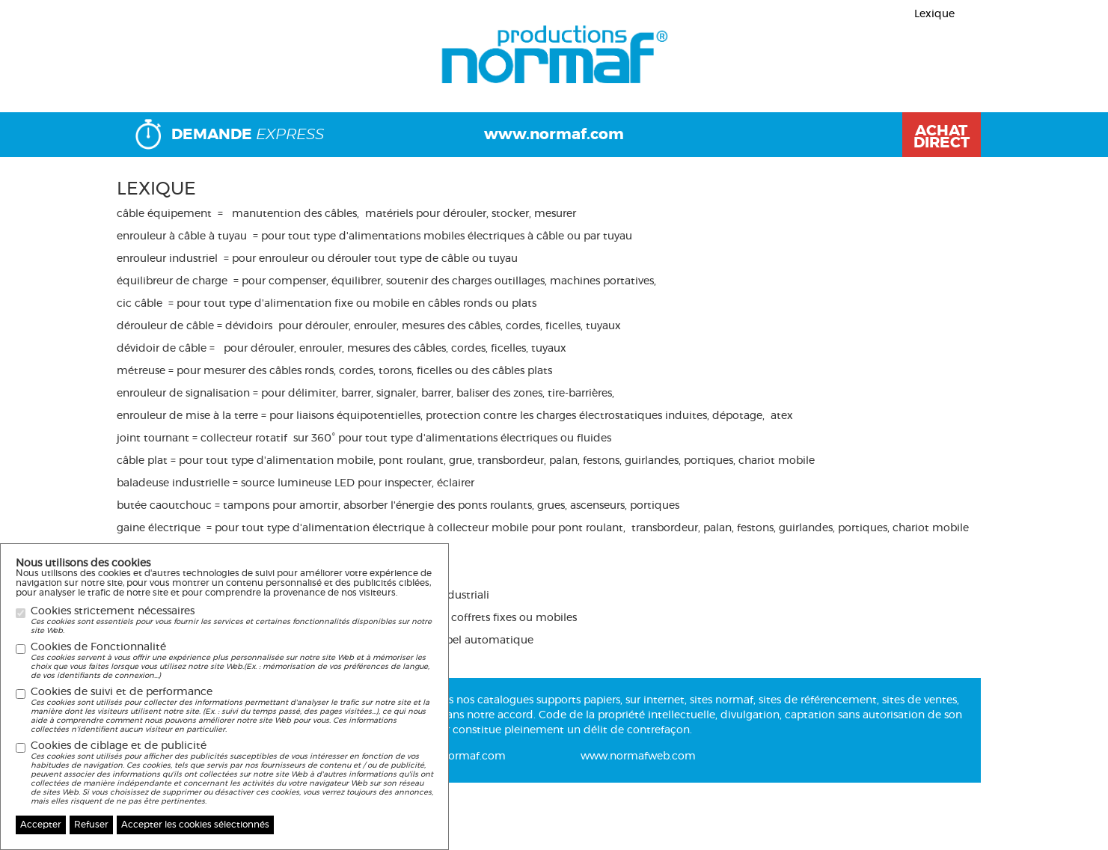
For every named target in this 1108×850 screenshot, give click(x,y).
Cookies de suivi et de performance (232, 710)
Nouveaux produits (919, 60)
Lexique (934, 14)
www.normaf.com (554, 134)
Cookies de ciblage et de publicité (232, 773)
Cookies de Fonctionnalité (232, 661)
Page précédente (183, 60)
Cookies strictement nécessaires (232, 620)
